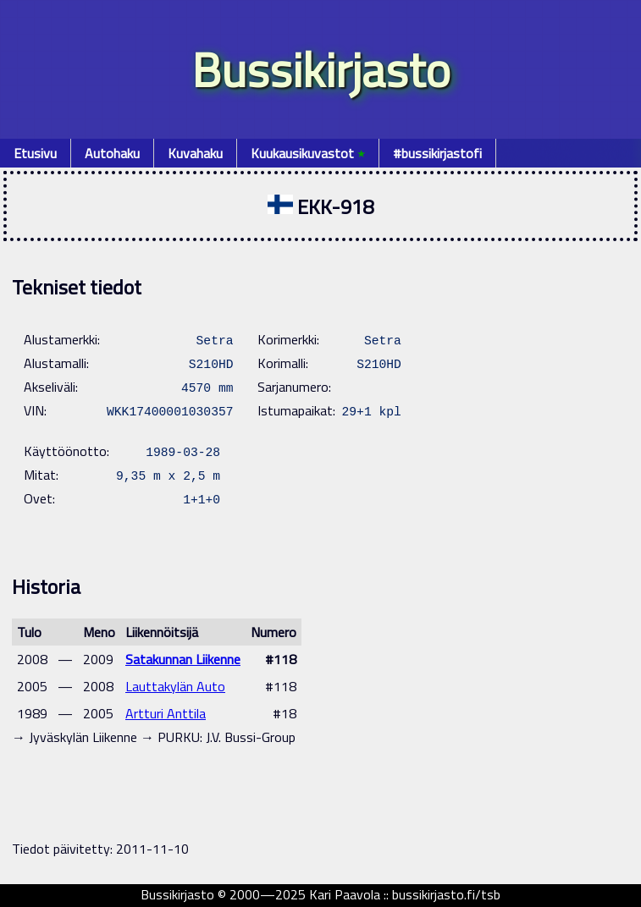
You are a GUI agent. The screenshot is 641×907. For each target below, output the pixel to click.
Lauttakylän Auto (175, 686)
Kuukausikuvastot (308, 153)
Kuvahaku (195, 153)
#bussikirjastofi (437, 153)
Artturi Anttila (165, 713)
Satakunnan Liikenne (182, 659)
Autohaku (112, 153)
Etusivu (35, 153)
